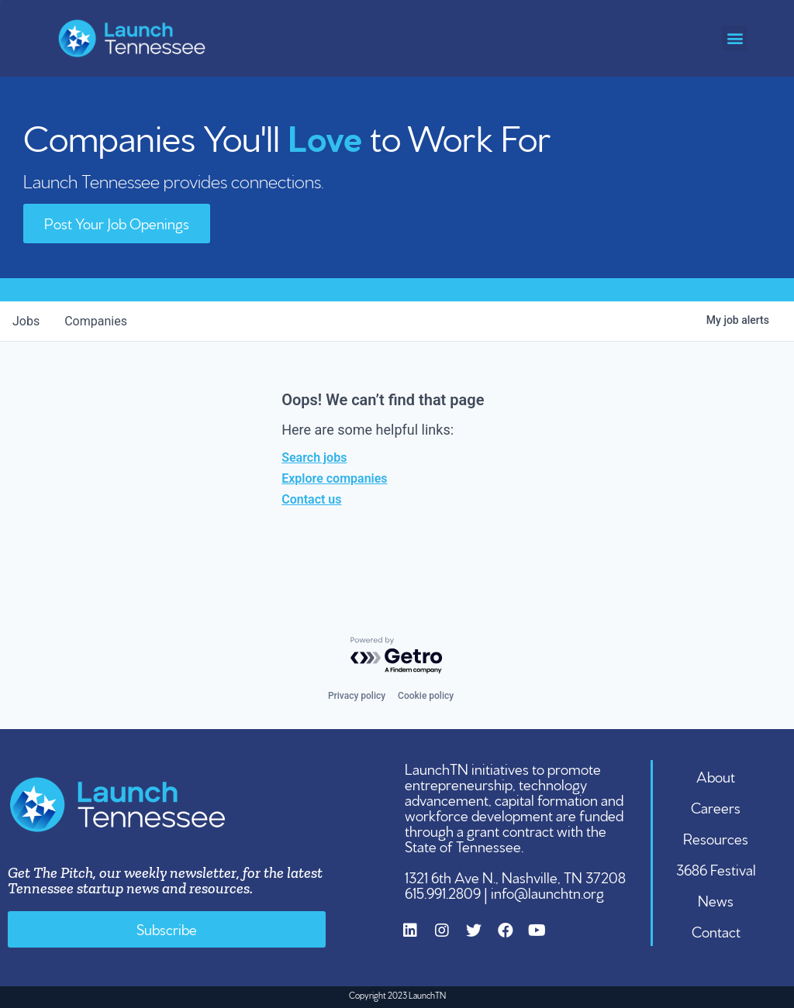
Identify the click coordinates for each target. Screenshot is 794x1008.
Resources (715, 837)
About (715, 775)
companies (95, 321)
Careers (715, 806)
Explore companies (334, 478)
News (716, 899)
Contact (716, 930)
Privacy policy (356, 695)
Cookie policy (426, 695)
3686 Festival (716, 868)
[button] (734, 38)
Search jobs (314, 457)
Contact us (311, 499)
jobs (26, 321)
